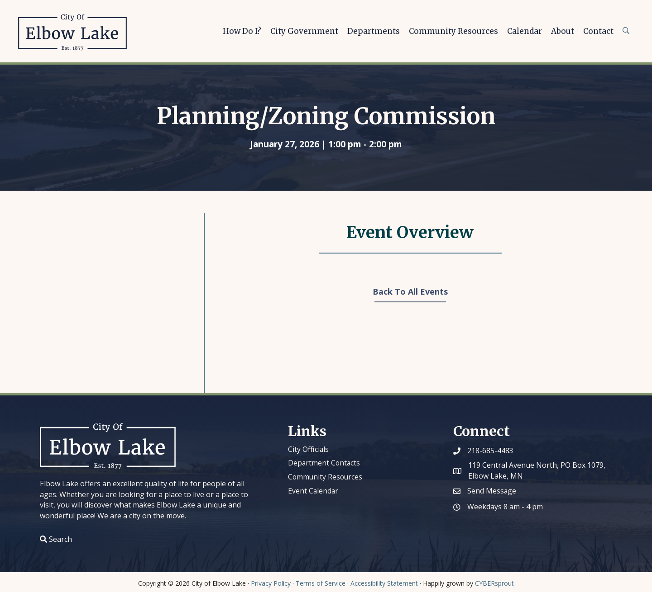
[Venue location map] (127, 301)
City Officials (308, 449)
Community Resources (326, 476)
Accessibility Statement (384, 583)
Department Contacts (324, 463)
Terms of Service (320, 583)
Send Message (492, 491)
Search (60, 539)
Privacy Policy (271, 583)
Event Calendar (313, 490)
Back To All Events (410, 291)
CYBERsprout (494, 583)
